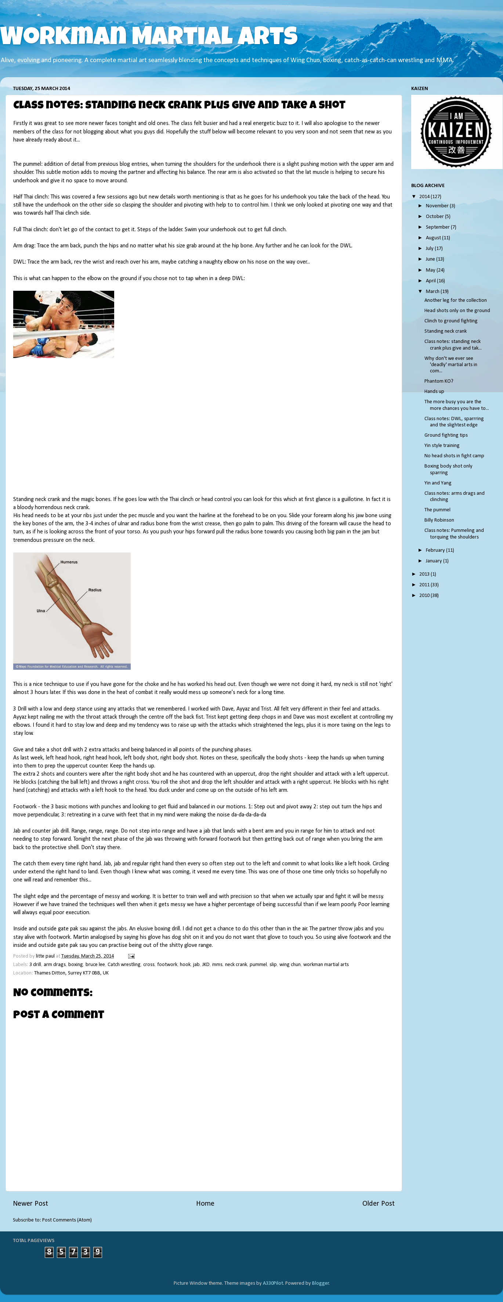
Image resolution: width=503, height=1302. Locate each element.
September (438, 227)
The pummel (437, 510)
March (433, 291)
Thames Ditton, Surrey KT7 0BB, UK (71, 973)
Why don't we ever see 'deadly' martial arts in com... (450, 365)
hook (185, 964)
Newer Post (30, 1204)
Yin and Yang (438, 483)
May (431, 270)
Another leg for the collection (455, 300)
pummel (258, 964)
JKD (206, 964)
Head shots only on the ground (457, 311)
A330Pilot (273, 1283)
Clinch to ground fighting (451, 321)
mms (217, 964)
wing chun (290, 964)
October (435, 216)
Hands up (434, 391)
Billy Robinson (439, 520)
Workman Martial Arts (149, 39)
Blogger (320, 1283)
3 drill (35, 964)
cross (149, 964)
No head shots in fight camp (454, 456)
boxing (75, 964)
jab (196, 964)
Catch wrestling (124, 964)
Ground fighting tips (446, 435)
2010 (425, 595)
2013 (425, 574)
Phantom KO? (438, 381)
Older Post (378, 1204)
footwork (167, 964)
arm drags (55, 964)
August (434, 238)
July (430, 248)
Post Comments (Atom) (67, 1220)
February (436, 550)
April (431, 281)
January (434, 561)
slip (273, 964)
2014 (425, 197)
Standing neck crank (445, 331)
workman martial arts (326, 964)
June (431, 259)
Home (205, 1204)
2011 (425, 585)
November (438, 206)
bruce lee (95, 964)
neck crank (236, 964)
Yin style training (442, 445)
